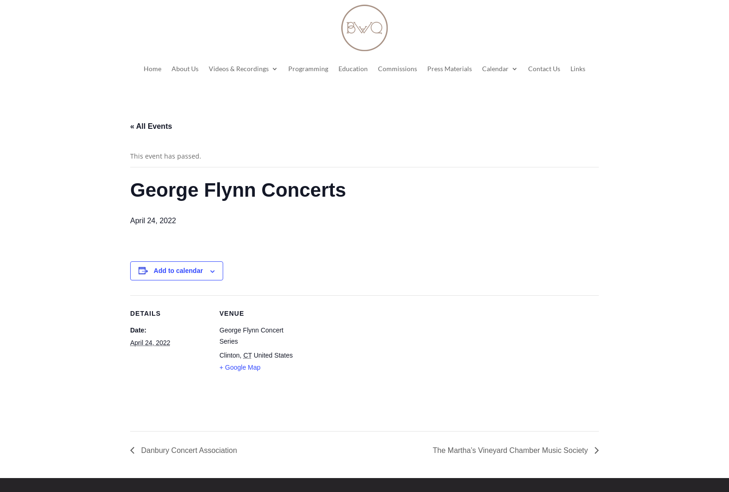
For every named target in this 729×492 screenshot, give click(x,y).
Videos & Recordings (239, 69)
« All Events (151, 126)
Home (152, 69)
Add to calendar (178, 270)
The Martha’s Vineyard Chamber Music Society (511, 450)
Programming (308, 69)
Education (353, 69)
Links (577, 69)
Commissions (397, 69)
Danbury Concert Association (188, 450)
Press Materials (449, 69)
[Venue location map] (358, 360)
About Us (185, 69)
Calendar (495, 69)
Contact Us (544, 69)
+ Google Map (239, 367)
